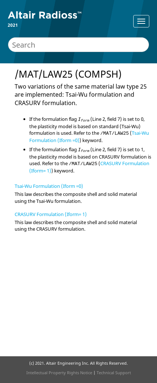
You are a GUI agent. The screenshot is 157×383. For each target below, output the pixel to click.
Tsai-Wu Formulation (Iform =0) (49, 186)
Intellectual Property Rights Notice (59, 372)
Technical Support (114, 372)
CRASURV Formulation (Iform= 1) (51, 214)
